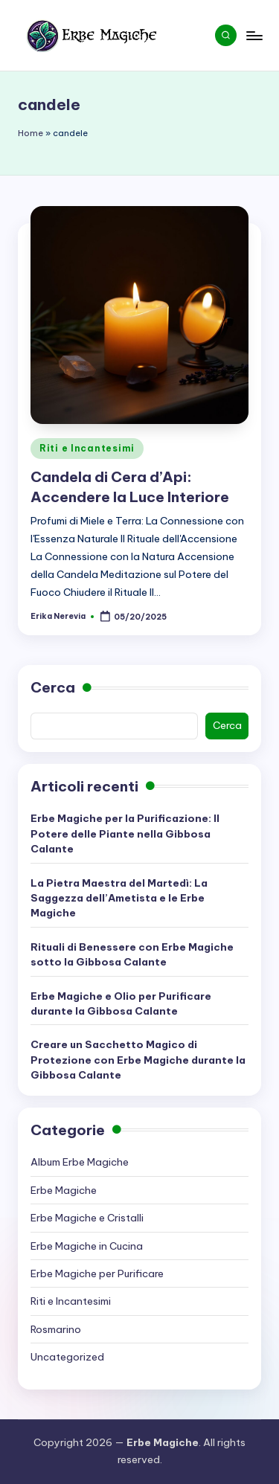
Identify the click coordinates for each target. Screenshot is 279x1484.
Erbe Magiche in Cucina (87, 1246)
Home (30, 133)
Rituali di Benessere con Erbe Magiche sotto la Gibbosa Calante (132, 954)
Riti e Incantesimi (87, 448)
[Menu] (253, 35)
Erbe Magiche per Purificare (97, 1273)
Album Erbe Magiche (80, 1162)
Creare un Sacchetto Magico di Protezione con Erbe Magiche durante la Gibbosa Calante (138, 1060)
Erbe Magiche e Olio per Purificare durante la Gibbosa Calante (121, 1003)
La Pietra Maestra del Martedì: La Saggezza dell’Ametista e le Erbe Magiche (119, 898)
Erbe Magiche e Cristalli (87, 1217)
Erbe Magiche (64, 1190)
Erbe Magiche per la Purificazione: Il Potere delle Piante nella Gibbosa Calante (125, 833)
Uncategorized (67, 1356)
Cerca (53, 687)
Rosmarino (56, 1329)
